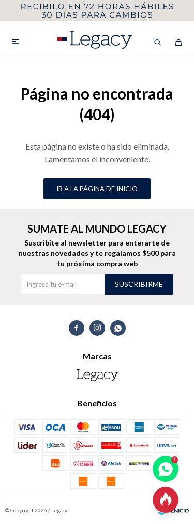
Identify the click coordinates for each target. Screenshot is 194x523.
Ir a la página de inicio (97, 189)
